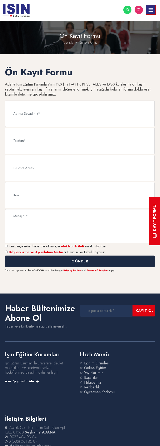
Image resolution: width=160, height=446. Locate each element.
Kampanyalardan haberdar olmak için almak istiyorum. (58, 241)
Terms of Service (97, 265)
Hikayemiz (92, 377)
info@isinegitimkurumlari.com (30, 440)
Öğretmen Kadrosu (99, 386)
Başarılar (91, 372)
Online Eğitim (95, 362)
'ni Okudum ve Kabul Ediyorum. (57, 246)
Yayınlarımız (93, 367)
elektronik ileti (72, 241)
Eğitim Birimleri (96, 358)
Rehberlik (92, 382)
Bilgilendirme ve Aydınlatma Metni (36, 246)
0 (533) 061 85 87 (23, 436)
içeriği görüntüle (22, 376)
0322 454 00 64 (23, 431)
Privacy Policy (72, 265)
